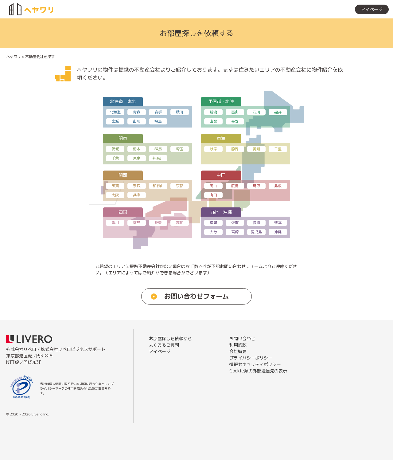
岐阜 (213, 148)
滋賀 (115, 185)
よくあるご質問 (164, 345)
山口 (213, 195)
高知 (179, 222)
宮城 (115, 121)
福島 (158, 121)
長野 (235, 121)
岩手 (158, 112)
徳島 (136, 222)
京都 (179, 185)
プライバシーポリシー (250, 358)
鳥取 (256, 185)
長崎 (256, 222)
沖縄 (278, 231)
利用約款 (238, 345)
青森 (136, 112)
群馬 (158, 148)
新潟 (213, 112)
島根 (278, 185)
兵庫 (136, 195)
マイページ (372, 9)
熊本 (278, 222)
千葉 (115, 158)
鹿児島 (256, 231)
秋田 (179, 112)
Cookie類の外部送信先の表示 (258, 371)
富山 (235, 112)
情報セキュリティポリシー (255, 364)
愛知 (256, 148)
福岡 (213, 222)
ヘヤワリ (13, 56)
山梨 (213, 121)
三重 (278, 148)
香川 (115, 222)
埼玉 (179, 148)
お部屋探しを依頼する (325, 9)
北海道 (115, 112)
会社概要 (238, 351)
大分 (213, 231)
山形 (136, 121)
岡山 (213, 185)
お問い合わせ (242, 338)
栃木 (136, 148)
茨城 (115, 148)
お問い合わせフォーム (196, 296)
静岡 (235, 148)
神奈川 (158, 158)
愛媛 (158, 222)
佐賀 (235, 222)
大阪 (115, 195)
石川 (256, 112)
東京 (136, 158)
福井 (278, 112)
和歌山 (158, 185)
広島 (235, 185)
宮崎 (235, 231)
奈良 (136, 185)
